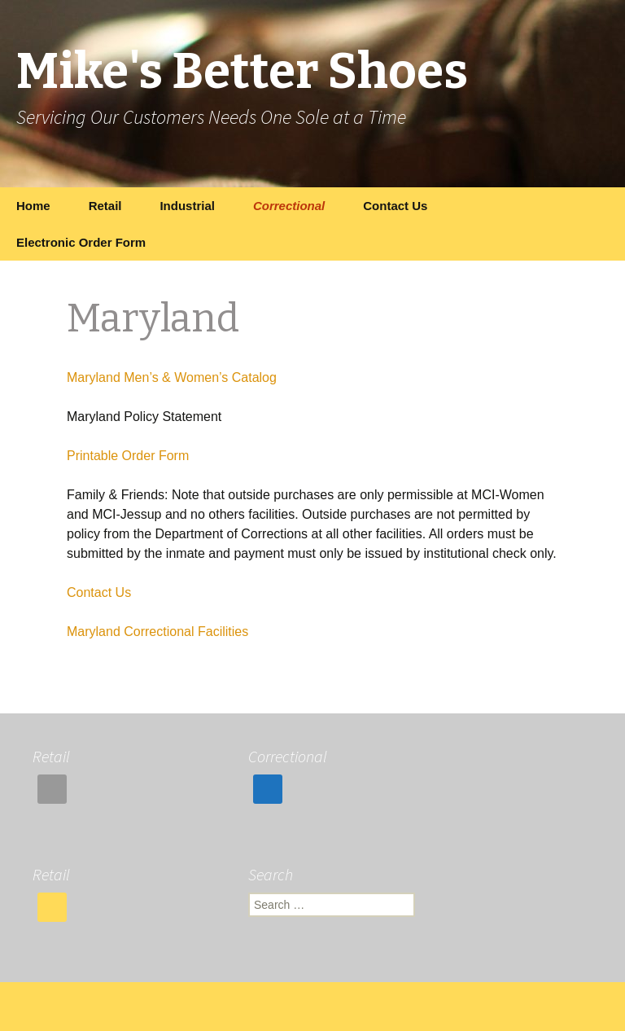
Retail (105, 206)
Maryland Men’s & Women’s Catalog (172, 377)
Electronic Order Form (81, 242)
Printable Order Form (128, 456)
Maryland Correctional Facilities (157, 631)
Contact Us (395, 206)
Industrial (187, 206)
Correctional (289, 206)
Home (33, 206)
